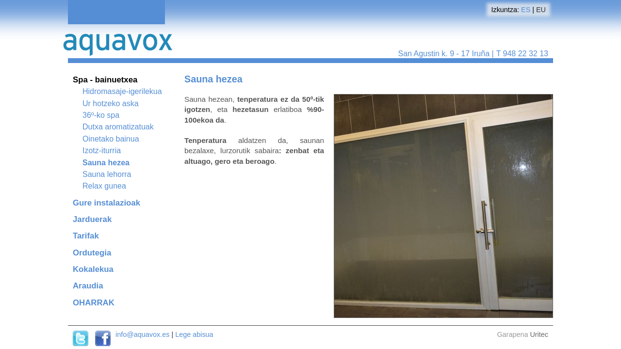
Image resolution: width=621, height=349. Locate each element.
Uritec (539, 334)
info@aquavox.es (142, 334)
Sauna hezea (106, 163)
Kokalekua (93, 269)
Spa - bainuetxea (105, 79)
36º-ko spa (100, 115)
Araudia (88, 285)
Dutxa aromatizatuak (118, 127)
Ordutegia (92, 252)
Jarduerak (92, 219)
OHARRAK (93, 302)
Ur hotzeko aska (110, 103)
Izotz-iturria (101, 150)
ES (525, 10)
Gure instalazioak (106, 202)
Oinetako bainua (110, 139)
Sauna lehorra (106, 174)
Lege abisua (194, 334)
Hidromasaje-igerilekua (122, 91)
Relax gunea (104, 186)
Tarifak (86, 235)
